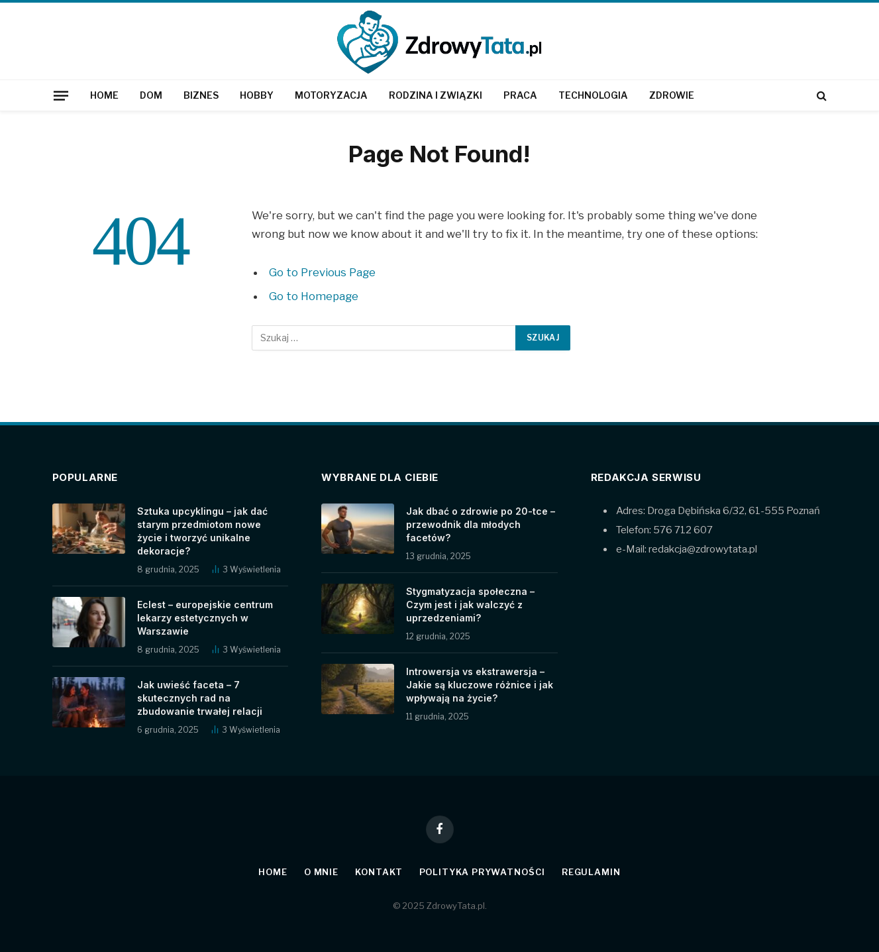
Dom (151, 95)
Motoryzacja (331, 95)
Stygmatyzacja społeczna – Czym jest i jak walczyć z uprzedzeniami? (470, 604)
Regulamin (591, 872)
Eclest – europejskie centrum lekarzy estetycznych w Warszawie (205, 618)
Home (104, 95)
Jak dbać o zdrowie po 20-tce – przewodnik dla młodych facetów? (480, 524)
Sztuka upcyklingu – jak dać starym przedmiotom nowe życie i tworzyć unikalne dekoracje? (202, 530)
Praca (520, 95)
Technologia (593, 95)
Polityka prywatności (482, 872)
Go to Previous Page (322, 272)
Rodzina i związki (435, 95)
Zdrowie (671, 95)
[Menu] (60, 95)
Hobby (257, 95)
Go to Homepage (313, 296)
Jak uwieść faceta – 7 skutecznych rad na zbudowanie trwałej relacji (199, 698)
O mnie (321, 872)
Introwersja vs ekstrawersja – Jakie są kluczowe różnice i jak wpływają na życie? (479, 685)
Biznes (201, 95)
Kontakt (378, 872)
